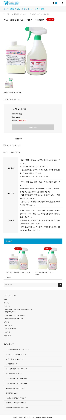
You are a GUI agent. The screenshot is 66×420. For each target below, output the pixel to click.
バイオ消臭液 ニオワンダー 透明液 (17, 383)
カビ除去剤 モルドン (12, 364)
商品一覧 (6, 303)
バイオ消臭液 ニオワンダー (14, 373)
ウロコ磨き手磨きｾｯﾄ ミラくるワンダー (17, 349)
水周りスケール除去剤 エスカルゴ (16, 403)
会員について (8, 325)
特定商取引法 (7, 335)
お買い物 (6, 322)
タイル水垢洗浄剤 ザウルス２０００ (16, 369)
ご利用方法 (18, 139)
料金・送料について (10, 328)
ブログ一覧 (7, 332)
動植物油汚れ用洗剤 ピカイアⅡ (14, 318)
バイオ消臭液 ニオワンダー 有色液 (17, 378)
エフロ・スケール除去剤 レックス (16, 354)
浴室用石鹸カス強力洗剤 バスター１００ (18, 407)
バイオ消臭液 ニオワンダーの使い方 (15, 315)
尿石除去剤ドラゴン (12, 393)
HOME (5, 299)
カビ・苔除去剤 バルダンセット (15, 359)
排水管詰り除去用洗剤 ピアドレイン (16, 398)
